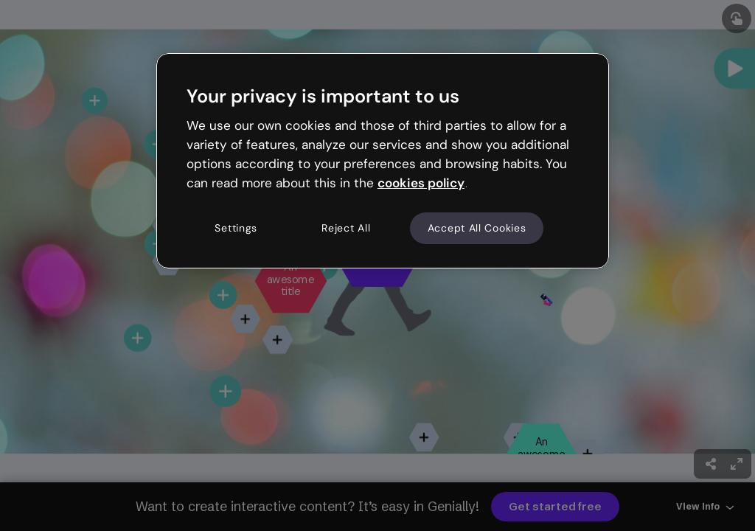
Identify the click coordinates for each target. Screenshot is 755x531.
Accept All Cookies (477, 228)
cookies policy (421, 183)
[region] (382, 160)
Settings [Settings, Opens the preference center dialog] (236, 228)
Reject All (345, 228)
